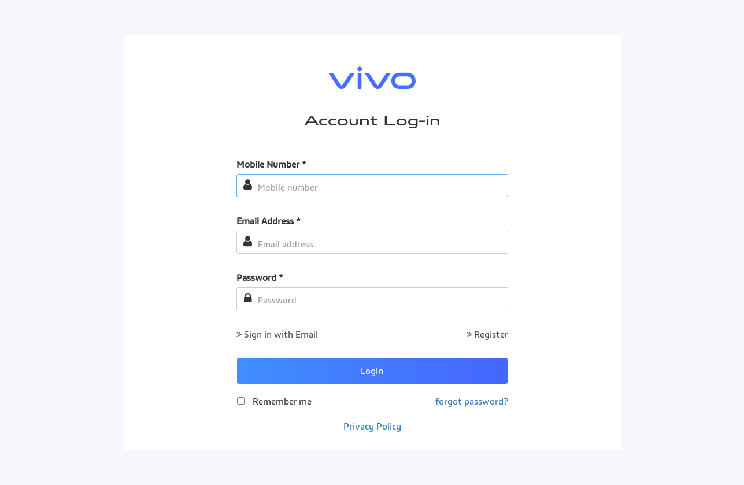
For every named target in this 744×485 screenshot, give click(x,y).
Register (487, 334)
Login (372, 370)
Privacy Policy (372, 426)
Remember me (282, 401)
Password (259, 277)
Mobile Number (271, 164)
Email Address (268, 221)
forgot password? (471, 401)
